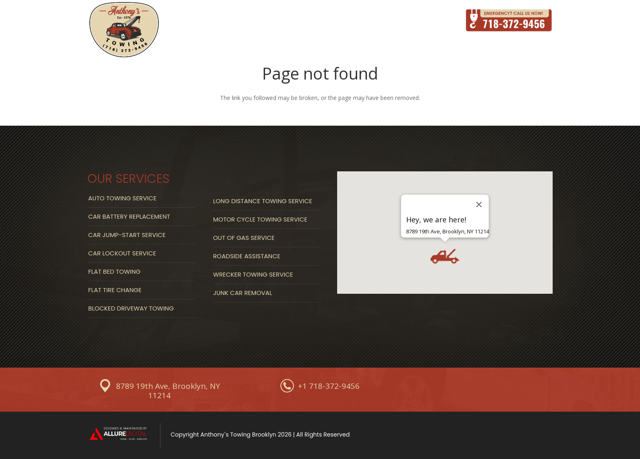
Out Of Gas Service (244, 237)
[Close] (479, 204)
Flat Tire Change (115, 290)
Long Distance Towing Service (262, 201)
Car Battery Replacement (129, 216)
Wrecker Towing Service (253, 274)
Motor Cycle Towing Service (260, 219)
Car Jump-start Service (127, 235)
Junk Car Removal (242, 292)
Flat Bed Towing (114, 271)
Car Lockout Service (122, 253)
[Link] (124, 30)
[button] (445, 256)
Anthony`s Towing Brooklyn (238, 434)
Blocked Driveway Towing (131, 308)
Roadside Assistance (246, 256)
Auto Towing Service (122, 198)
